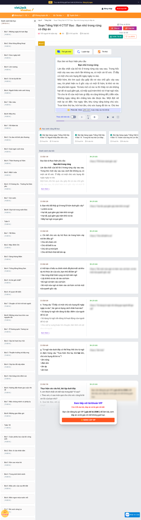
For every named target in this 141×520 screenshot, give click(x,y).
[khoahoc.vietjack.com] (23, 8)
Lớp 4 (40, 20)
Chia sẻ (115, 28)
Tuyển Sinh (74, 15)
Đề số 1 (41, 43)
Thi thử (102, 51)
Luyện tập (83, 51)
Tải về (116, 36)
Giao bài (129, 28)
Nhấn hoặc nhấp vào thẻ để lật (88, 110)
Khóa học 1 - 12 (20, 15)
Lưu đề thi (130, 36)
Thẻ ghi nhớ (64, 51)
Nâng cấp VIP (88, 420)
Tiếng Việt (47, 20)
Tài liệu (58, 15)
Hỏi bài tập (5, 513)
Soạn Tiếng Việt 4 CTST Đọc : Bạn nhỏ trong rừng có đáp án (74, 20)
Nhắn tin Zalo (132, 515)
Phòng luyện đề (41, 15)
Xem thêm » (45, 189)
